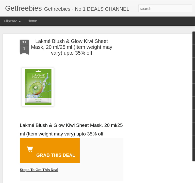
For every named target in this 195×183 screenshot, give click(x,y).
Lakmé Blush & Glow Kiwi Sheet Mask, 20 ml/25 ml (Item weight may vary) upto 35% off (71, 47)
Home (32, 21)
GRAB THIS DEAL (50, 151)
